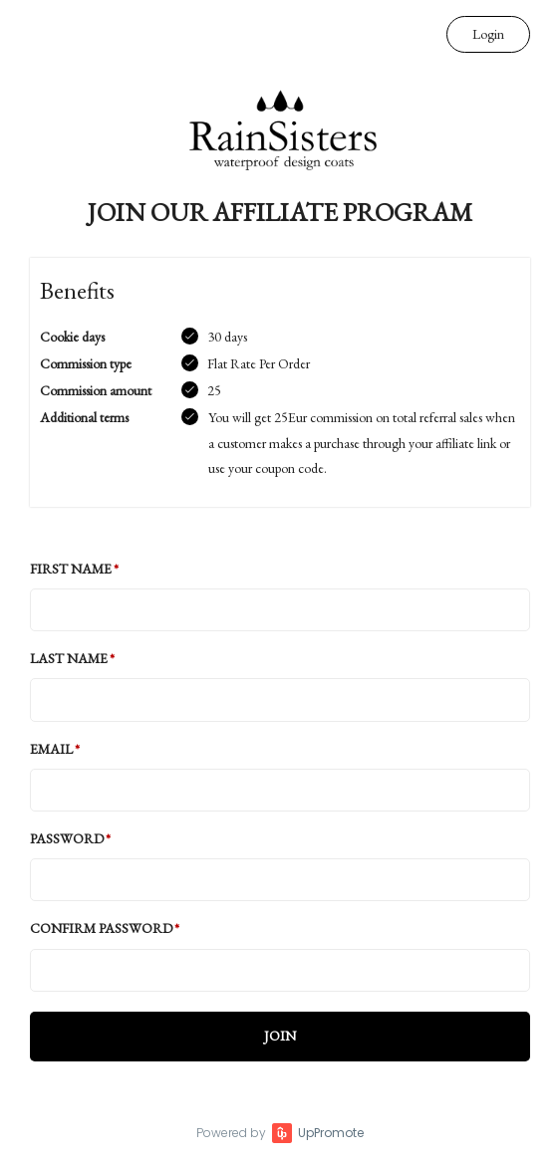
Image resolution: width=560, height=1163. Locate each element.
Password (67, 838)
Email (51, 749)
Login (488, 34)
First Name (71, 569)
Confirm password (101, 928)
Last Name (69, 658)
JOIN (280, 1036)
